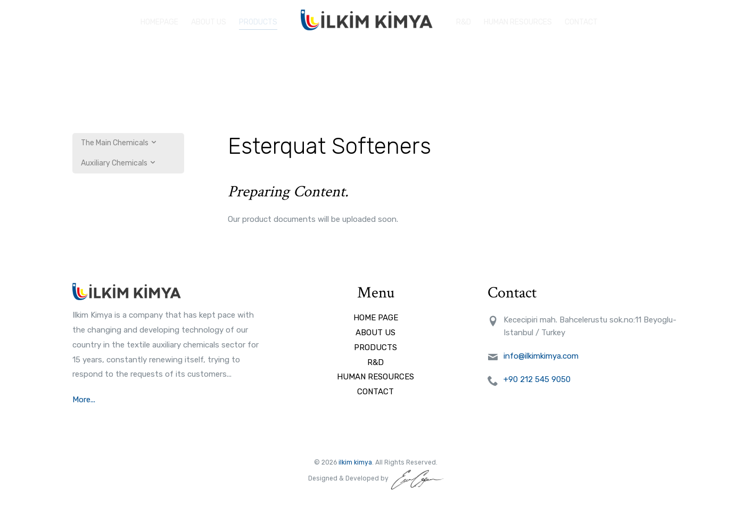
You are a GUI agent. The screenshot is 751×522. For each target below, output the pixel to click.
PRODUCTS (258, 19)
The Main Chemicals (119, 142)
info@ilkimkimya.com (541, 356)
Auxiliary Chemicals (118, 163)
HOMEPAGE (159, 19)
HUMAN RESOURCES (518, 19)
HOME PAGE (375, 317)
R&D (463, 19)
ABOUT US (208, 19)
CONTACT (375, 391)
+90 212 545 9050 (537, 379)
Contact (581, 19)
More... (84, 399)
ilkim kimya (355, 462)
